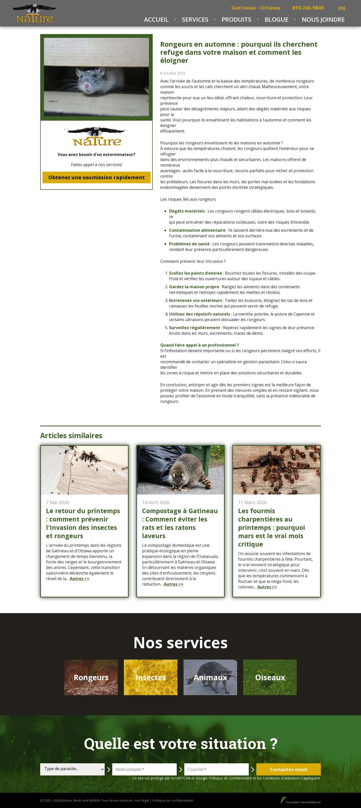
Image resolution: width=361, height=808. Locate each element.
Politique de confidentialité (230, 778)
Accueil (156, 19)
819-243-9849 (308, 7)
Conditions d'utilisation (281, 778)
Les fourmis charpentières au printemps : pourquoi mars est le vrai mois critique (271, 527)
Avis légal (141, 800)
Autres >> (79, 578)
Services (195, 19)
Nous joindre (323, 19)
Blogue (276, 19)
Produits (236, 19)
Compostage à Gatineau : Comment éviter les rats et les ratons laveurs (180, 523)
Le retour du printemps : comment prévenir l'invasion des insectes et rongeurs (83, 523)
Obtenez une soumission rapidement (96, 177)
